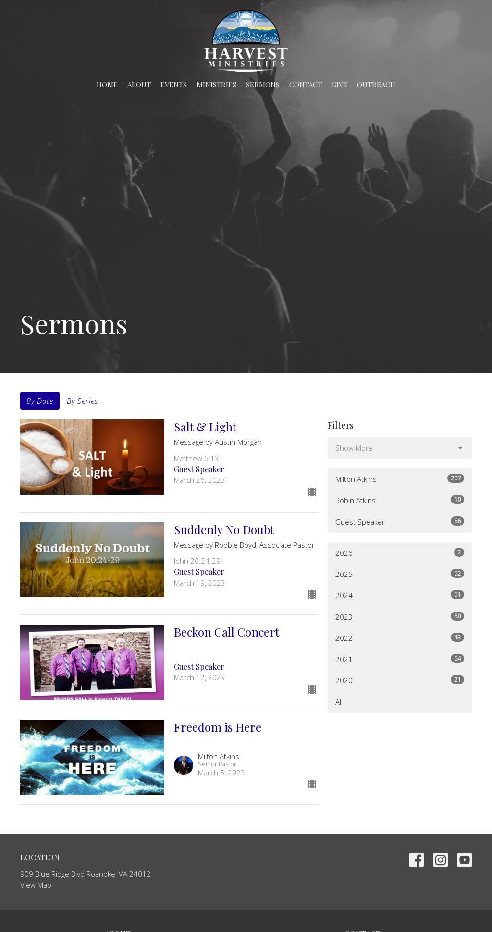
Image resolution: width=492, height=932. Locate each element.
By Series (82, 400)
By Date (39, 400)
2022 (399, 638)
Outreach (376, 84)
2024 (399, 595)
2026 (399, 553)
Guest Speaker (399, 521)
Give (339, 84)
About (139, 84)
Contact (305, 84)
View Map (35, 885)
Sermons (263, 84)
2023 (399, 617)
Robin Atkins (399, 500)
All (339, 702)
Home (107, 84)
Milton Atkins (399, 479)
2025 (399, 574)
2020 (399, 680)
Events (173, 84)
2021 (399, 659)
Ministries (216, 84)
